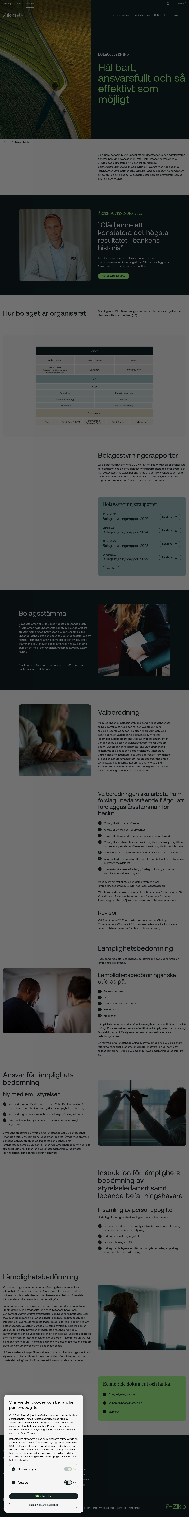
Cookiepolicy (61, 1449)
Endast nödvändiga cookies (43, 1504)
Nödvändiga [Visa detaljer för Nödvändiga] (24, 1469)
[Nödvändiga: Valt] (68, 1469)
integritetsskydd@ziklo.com (52, 1442)
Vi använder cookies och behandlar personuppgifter (41, 1405)
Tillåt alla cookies (44, 1496)
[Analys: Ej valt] (68, 1482)
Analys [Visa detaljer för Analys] (20, 1482)
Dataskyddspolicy (18, 1460)
